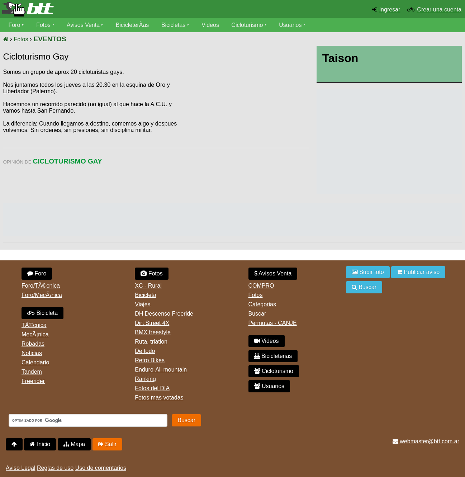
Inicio (40, 444)
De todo (145, 351)
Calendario (35, 362)
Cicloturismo (247, 25)
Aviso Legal (20, 468)
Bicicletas (174, 25)
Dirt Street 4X (152, 323)
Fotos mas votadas (159, 398)
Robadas (33, 344)
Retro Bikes (150, 360)
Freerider (33, 381)
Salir (107, 444)
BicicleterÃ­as (132, 25)
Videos (210, 25)
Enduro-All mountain (161, 370)
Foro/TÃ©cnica (41, 286)
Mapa (74, 444)
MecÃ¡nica (35, 334)
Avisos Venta (83, 25)
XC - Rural (148, 286)
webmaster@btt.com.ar (426, 441)
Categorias (262, 304)
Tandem (32, 372)
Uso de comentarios (100, 468)
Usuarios (290, 25)
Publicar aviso (418, 272)
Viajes (142, 304)
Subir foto (368, 272)
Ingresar (389, 9)
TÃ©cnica (34, 325)
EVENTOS (49, 39)
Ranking (145, 379)
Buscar (257, 314)
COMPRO (261, 286)
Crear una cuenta (439, 9)
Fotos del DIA (152, 388)
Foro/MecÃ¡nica (42, 295)
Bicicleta (42, 313)
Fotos (43, 25)
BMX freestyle (153, 332)
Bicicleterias (273, 356)
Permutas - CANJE (272, 323)
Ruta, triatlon (151, 342)
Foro (14, 25)
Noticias (32, 353)
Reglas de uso (55, 468)
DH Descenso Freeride (164, 314)
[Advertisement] (248, 124)
